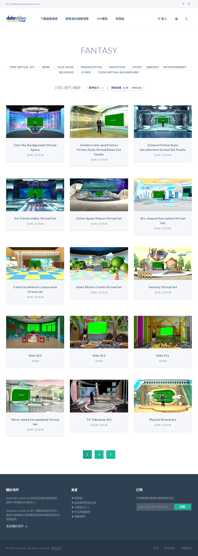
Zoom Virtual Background (118, 72)
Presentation (92, 67)
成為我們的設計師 (83, 502)
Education (117, 67)
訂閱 (182, 506)
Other (86, 72)
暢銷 (77, 87)
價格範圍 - (127, 88)
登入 (162, 19)
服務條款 (186, 548)
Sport (138, 67)
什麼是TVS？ (80, 507)
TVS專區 (102, 19)
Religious (67, 72)
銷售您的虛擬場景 (77, 19)
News (46, 67)
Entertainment (175, 67)
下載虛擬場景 (49, 19)
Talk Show (65, 67)
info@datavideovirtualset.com (23, 3)
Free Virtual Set (23, 67)
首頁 (156, 548)
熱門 (68, 87)
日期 (58, 87)
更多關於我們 (15, 526)
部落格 (120, 19)
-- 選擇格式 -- (95, 87)
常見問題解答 (81, 512)
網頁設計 (56, 548)
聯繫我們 (78, 516)
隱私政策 (170, 548)
